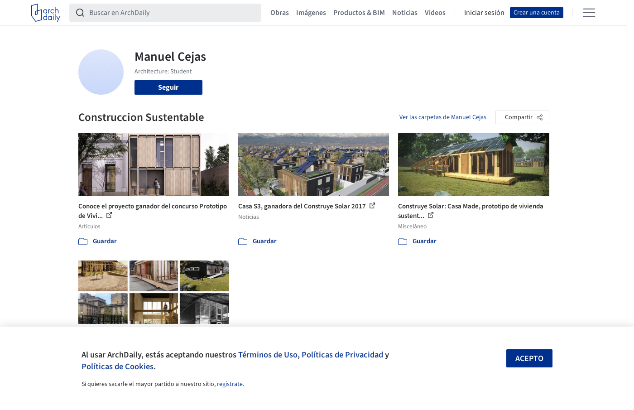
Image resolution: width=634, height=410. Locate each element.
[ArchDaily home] (45, 13)
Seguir (168, 87)
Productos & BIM (359, 13)
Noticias (405, 13)
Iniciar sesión (484, 13)
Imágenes (311, 13)
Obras (279, 13)
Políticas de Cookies (118, 366)
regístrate (230, 384)
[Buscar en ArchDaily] (172, 12)
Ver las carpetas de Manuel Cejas (442, 117)
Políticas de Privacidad (342, 355)
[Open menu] (589, 12)
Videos (435, 13)
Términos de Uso (268, 355)
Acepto (529, 358)
